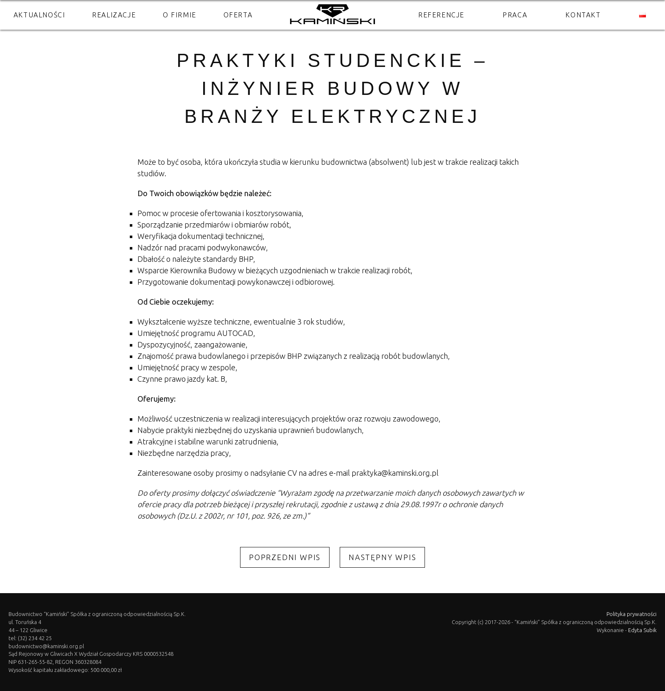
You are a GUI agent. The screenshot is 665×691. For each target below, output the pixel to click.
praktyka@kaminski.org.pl (395, 473)
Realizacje (114, 15)
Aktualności (39, 15)
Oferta (238, 15)
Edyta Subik (642, 630)
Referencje (441, 15)
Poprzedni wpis (285, 557)
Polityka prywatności (631, 614)
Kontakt (583, 15)
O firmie (179, 15)
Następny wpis (382, 557)
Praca (515, 15)
